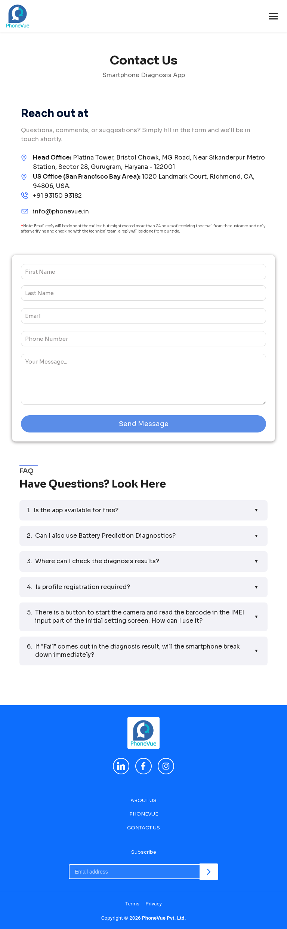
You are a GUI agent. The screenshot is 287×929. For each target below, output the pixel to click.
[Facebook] (143, 766)
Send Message (144, 424)
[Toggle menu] (273, 16)
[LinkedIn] (121, 766)
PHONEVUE (143, 814)
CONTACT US (143, 828)
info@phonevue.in (61, 211)
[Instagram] (166, 766)
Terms (132, 904)
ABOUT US (143, 800)
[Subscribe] (209, 871)
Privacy (153, 904)
